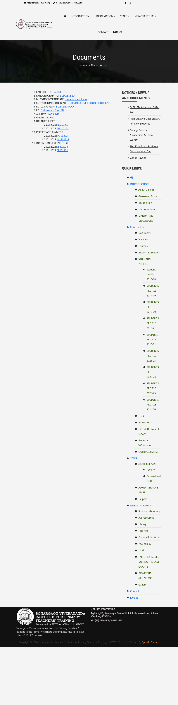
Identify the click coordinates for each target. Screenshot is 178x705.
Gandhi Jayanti (138, 157)
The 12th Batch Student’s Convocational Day (144, 149)
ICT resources (146, 517)
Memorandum (146, 209)
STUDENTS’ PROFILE (144, 261)
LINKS (141, 416)
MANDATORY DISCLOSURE (145, 218)
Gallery (142, 584)
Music (141, 550)
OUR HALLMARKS (148, 452)
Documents (145, 233)
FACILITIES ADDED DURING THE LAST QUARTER (148, 561)
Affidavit (54, 114)
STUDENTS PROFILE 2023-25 (153, 388)
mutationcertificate (76, 99)
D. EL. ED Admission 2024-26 (144, 110)
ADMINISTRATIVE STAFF (148, 490)
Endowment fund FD (52, 110)
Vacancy (143, 239)
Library (142, 524)
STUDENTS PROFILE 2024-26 (153, 404)
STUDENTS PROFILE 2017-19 (153, 290)
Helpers (142, 499)
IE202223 (62, 146)
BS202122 (63, 128)
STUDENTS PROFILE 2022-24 (153, 372)
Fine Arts (143, 530)
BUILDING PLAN (65, 106)
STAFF (123, 16)
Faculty (151, 469)
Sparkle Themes (150, 642)
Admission (144, 422)
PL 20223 (62, 135)
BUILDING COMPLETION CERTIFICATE (89, 103)
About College (146, 189)
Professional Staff (154, 479)
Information (104, 16)
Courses (143, 246)
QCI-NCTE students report (149, 431)
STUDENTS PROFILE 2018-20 (153, 307)
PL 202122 (63, 139)
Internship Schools (149, 252)
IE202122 (62, 150)
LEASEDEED (58, 92)
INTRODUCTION (80, 16)
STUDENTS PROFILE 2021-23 (153, 355)
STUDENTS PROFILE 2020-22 (153, 339)
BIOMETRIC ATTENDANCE (146, 576)
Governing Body (147, 196)
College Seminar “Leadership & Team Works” (141, 135)
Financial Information (145, 443)
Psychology (144, 544)
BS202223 (63, 124)
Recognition (145, 202)
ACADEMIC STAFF (148, 464)
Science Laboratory (149, 511)
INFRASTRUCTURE (144, 16)
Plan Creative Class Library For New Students (145, 121)
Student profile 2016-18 (151, 274)
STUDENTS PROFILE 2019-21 (153, 323)
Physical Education (149, 537)
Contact (103, 32)
